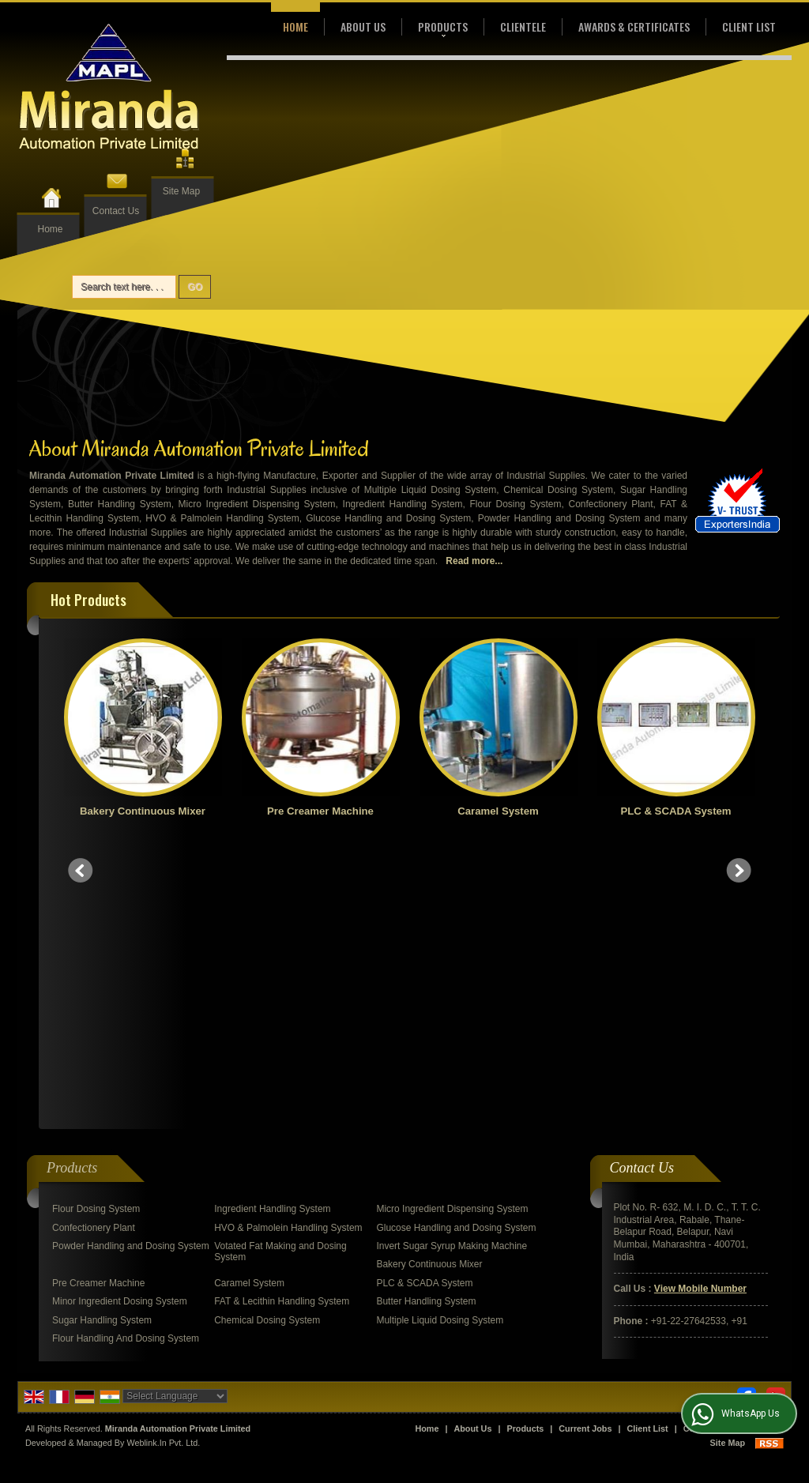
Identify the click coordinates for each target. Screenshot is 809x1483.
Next (738, 728)
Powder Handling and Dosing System (130, 961)
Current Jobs (585, 1144)
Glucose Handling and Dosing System (456, 943)
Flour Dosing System (96, 924)
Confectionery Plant (93, 943)
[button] (700, 1004)
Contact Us (115, 210)
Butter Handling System (426, 1016)
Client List (749, 26)
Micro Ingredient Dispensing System (452, 924)
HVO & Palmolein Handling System (288, 943)
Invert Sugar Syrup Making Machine (451, 961)
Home (49, 229)
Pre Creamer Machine (325, 811)
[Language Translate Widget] (175, 1112)
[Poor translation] (57, 1252)
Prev (80, 728)
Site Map (181, 191)
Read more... (474, 560)
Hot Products (88, 599)
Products (443, 27)
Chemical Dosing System (267, 1035)
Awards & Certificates (634, 26)
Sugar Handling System (102, 1035)
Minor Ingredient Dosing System (119, 1016)
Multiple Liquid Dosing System (439, 1035)
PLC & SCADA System (680, 811)
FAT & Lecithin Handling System (281, 1016)
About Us (363, 26)
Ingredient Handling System (272, 924)
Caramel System (503, 811)
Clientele (523, 26)
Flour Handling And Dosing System (125, 1054)
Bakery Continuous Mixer (146, 811)
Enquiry (759, 1144)
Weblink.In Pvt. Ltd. (163, 1158)
